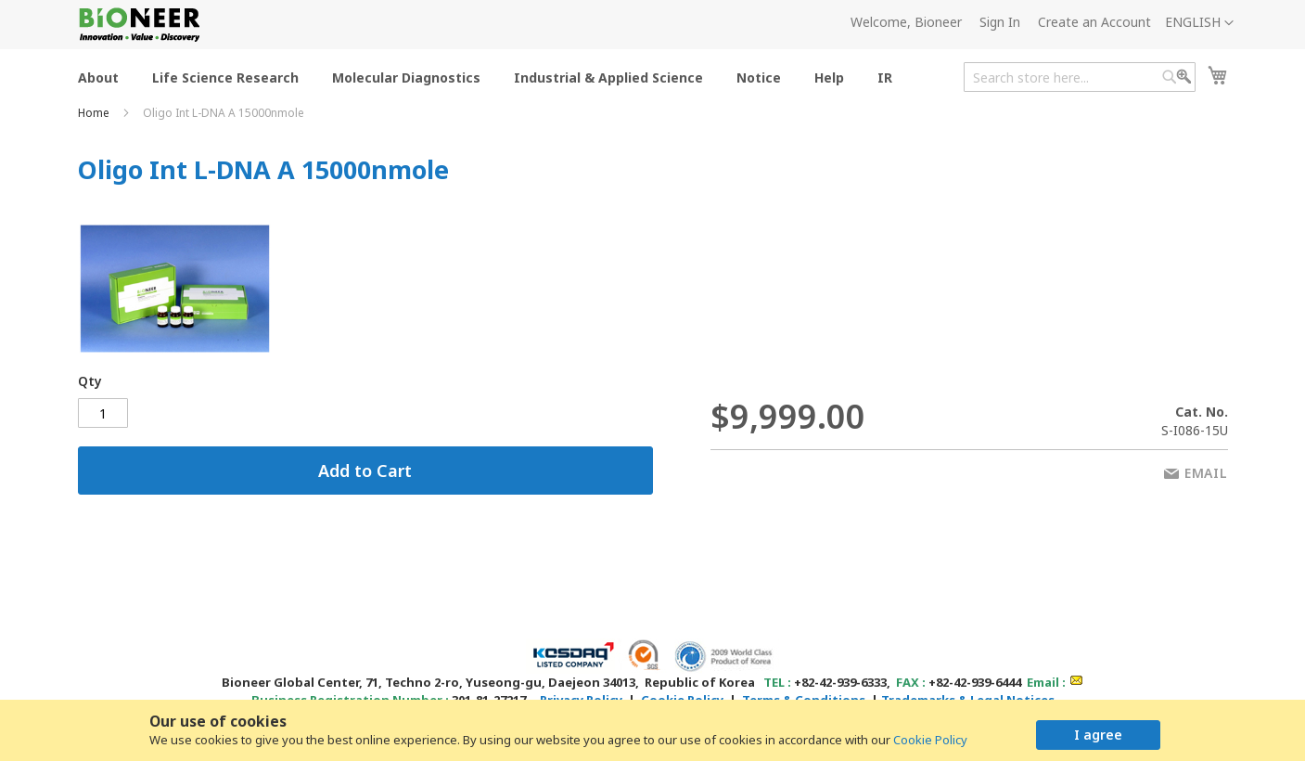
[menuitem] (98, 76)
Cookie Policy (930, 739)
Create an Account (1094, 22)
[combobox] (1080, 77)
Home (95, 113)
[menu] (490, 76)
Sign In (999, 22)
